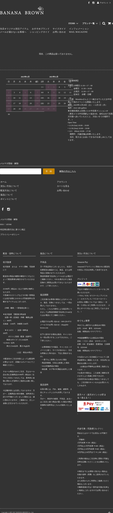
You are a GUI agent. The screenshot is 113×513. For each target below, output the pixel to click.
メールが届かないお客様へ (13, 32)
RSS (2, 223)
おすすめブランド (41, 29)
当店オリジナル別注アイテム (14, 29)
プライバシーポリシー (10, 232)
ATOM (8, 223)
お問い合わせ (59, 32)
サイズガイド (59, 29)
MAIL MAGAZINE (78, 32)
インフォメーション (79, 29)
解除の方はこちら (67, 171)
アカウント (104, 2)
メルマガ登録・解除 (9, 219)
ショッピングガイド (40, 32)
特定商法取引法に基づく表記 (13, 227)
